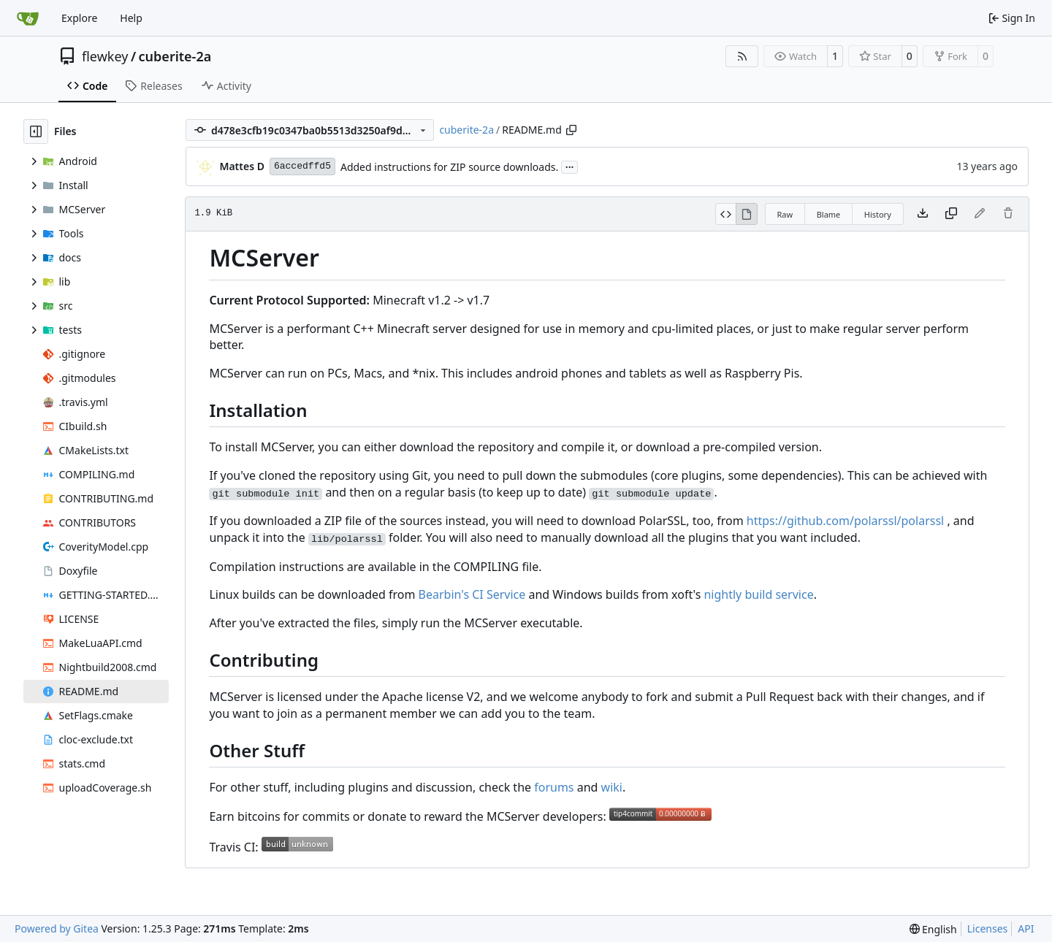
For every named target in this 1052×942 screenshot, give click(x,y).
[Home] (27, 18)
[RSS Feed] (742, 56)
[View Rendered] (747, 214)
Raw (785, 214)
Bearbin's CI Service (472, 594)
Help (131, 18)
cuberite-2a (175, 56)
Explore (79, 18)
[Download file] (922, 214)
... (569, 166)
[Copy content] (951, 214)
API (1026, 928)
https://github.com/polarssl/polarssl (845, 521)
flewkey (105, 56)
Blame (829, 214)
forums (553, 787)
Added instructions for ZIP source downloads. (449, 167)
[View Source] (725, 214)
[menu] (933, 929)
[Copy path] (571, 130)
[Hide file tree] (35, 131)
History (877, 214)
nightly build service (758, 594)
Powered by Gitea (57, 928)
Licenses (987, 928)
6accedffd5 (302, 166)
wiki (611, 787)
